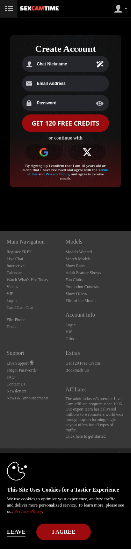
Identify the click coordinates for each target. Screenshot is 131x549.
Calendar (14, 272)
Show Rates (76, 265)
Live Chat (15, 258)
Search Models (78, 258)
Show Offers (76, 293)
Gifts (70, 338)
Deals (11, 326)
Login (12, 300)
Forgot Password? (22, 370)
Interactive (15, 265)
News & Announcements (28, 398)
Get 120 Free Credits (83, 363)
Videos (12, 286)
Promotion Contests (82, 286)
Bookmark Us (77, 370)
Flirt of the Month (81, 300)
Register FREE (19, 251)
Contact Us (16, 384)
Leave (16, 532)
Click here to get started (86, 436)
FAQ (11, 377)
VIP (10, 293)
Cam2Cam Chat (20, 307)
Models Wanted (79, 251)
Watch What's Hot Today (28, 279)
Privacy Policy (57, 174)
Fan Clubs (74, 279)
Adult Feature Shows (83, 272)
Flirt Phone (16, 319)
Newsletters (17, 391)
